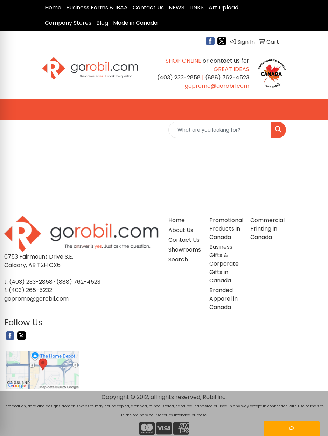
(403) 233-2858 (31, 282)
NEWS (176, 7)
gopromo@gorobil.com (36, 299)
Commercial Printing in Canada (266, 228)
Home (53, 7)
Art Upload (223, 7)
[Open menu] (314, 110)
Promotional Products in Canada (225, 228)
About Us (180, 230)
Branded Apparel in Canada (223, 298)
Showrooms (184, 250)
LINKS (196, 7)
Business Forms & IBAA (97, 7)
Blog (102, 23)
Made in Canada (135, 23)
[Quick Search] (219, 130)
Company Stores (68, 23)
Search (178, 259)
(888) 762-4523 (78, 282)
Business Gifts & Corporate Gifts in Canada (224, 263)
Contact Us (148, 7)
